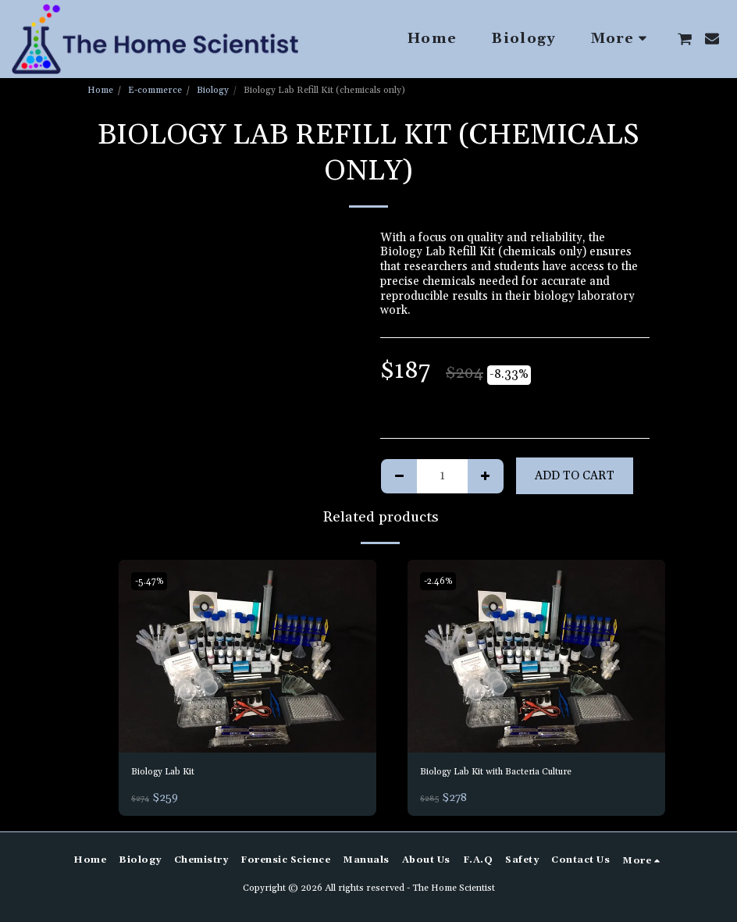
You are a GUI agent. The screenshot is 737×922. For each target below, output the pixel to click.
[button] (684, 39)
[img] (247, 656)
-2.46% (441, 581)
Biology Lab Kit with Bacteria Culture (520, 773)
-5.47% (151, 581)
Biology (213, 90)
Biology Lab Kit (173, 773)
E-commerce (155, 90)
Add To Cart (574, 475)
